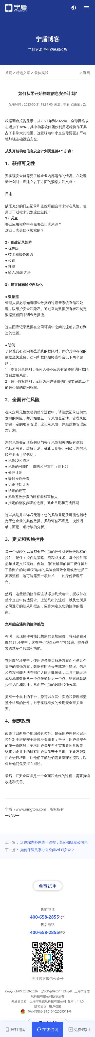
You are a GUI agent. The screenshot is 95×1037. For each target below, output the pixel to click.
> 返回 (85, 72)
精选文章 (23, 72)
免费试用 (48, 886)
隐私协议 (40, 1006)
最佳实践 (41, 72)
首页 (8, 72)
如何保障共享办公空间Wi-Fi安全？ (47, 849)
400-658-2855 (44, 917)
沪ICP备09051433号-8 (56, 991)
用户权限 (55, 1006)
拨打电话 (16, 1029)
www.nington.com (31, 809)
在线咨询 (47, 1029)
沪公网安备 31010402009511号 (50, 1011)
